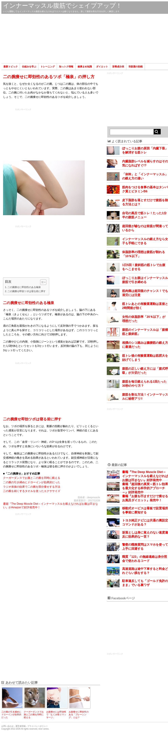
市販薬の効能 (135, 66)
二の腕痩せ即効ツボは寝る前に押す (26, 291)
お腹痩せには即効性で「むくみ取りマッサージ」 (56, 714)
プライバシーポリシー (37, 726)
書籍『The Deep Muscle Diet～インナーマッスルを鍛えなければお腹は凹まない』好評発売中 (145, 476)
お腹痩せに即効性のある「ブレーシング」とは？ (79, 714)
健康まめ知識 (85, 66)
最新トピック (10, 66)
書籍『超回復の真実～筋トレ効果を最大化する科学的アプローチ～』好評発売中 (145, 488)
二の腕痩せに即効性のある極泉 (24, 287)
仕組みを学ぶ (29, 66)
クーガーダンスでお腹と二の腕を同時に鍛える (31, 477)
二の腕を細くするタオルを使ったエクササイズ (31, 491)
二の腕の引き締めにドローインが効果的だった (31, 482)
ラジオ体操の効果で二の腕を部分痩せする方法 (31, 486)
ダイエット (102, 66)
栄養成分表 (118, 66)
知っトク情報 (66, 66)
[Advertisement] (84, 38)
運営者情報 (20, 726)
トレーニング (47, 66)
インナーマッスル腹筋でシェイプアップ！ (62, 5)
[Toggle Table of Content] (42, 282)
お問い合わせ (7, 726)
